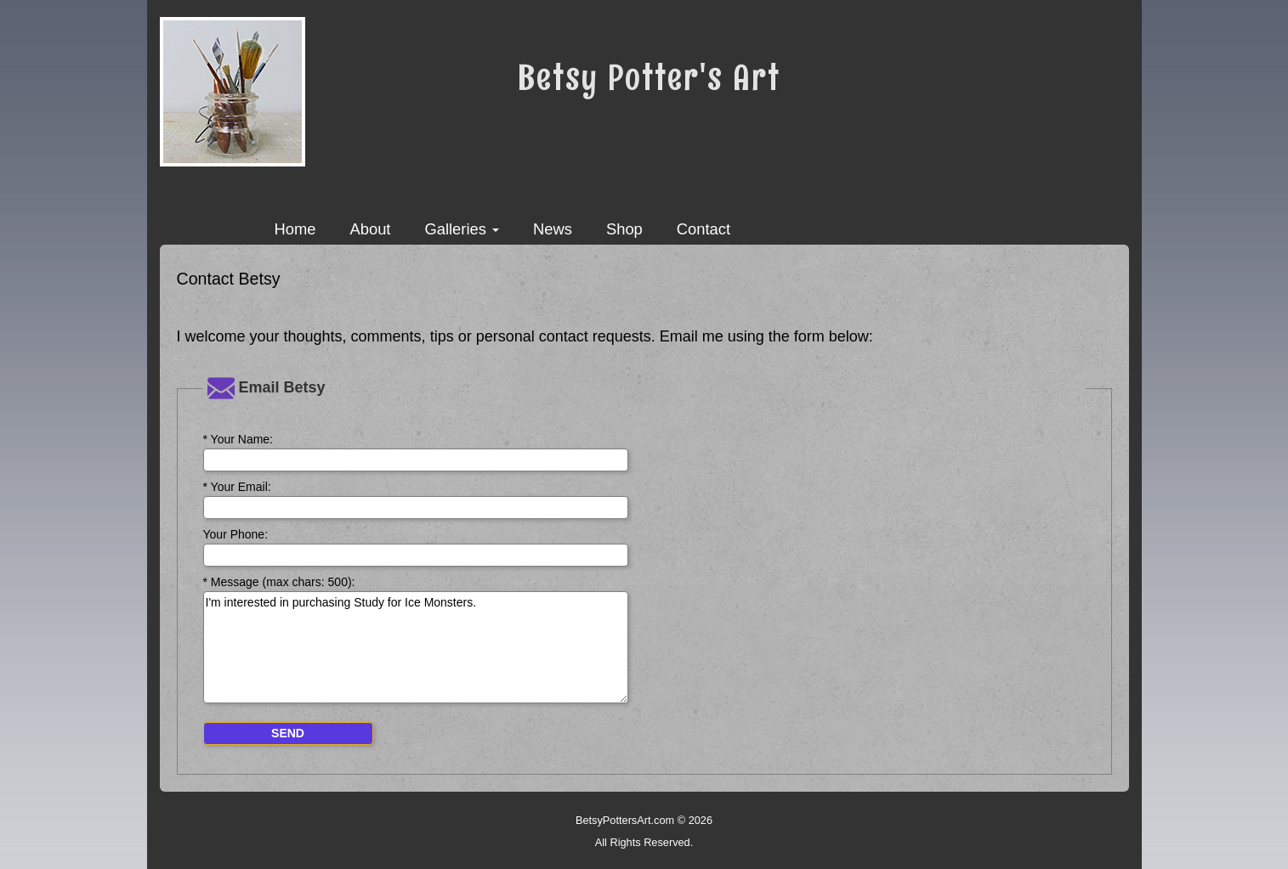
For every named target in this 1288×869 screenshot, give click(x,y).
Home (295, 229)
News (552, 229)
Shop (624, 229)
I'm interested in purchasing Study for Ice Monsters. (415, 647)
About (369, 229)
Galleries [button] (461, 229)
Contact (703, 229)
